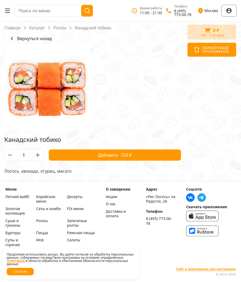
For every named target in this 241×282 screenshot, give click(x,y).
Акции (111, 196)
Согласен (20, 271)
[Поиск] (87, 11)
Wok (40, 240)
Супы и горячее (12, 242)
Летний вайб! (17, 196)
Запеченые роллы (77, 223)
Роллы (59, 28)
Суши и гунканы (12, 223)
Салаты (73, 240)
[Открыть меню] (7, 11)
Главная (12, 28)
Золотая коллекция (15, 211)
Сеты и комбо (48, 208)
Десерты (74, 196)
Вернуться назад (30, 38)
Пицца (42, 232)
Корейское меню (45, 199)
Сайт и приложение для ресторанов (206, 269)
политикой (16, 260)
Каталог (37, 28)
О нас (111, 204)
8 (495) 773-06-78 (159, 221)
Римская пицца (81, 232)
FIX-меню (75, 208)
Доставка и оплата (116, 213)
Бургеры (13, 232)
